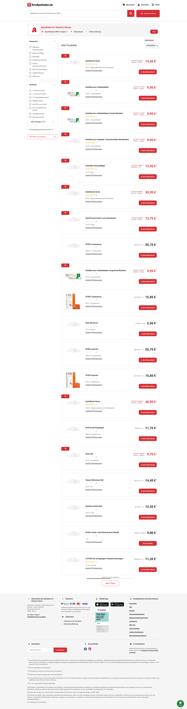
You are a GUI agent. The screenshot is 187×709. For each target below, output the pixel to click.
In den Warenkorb (148, 72)
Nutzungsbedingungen (136, 614)
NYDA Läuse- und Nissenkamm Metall (102, 532)
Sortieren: (149, 40)
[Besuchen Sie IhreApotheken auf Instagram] (89, 649)
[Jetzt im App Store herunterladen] (102, 604)
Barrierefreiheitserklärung (137, 635)
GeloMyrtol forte (93, 61)
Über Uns (132, 625)
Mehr (154, 32)
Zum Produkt (148, 543)
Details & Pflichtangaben (94, 70)
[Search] (130, 13)
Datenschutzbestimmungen (138, 618)
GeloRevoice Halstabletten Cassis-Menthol (104, 113)
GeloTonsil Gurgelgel (95, 427)
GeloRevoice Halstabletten (97, 87)
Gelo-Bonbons (92, 323)
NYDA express (92, 349)
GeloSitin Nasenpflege (95, 166)
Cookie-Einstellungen (136, 632)
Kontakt (132, 610)
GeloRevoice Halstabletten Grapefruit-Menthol (106, 270)
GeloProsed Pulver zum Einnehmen (101, 218)
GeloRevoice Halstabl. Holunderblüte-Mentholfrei (107, 139)
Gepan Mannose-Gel (94, 480)
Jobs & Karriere (134, 628)
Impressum (133, 621)
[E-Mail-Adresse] (40, 650)
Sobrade (89, 454)
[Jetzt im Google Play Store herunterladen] (117, 604)
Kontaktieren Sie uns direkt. (36, 617)
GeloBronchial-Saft (94, 506)
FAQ (130, 607)
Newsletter (133, 603)
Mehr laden (110, 583)
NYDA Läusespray (93, 244)
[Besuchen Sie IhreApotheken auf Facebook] (85, 649)
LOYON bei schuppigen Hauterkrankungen (104, 558)
